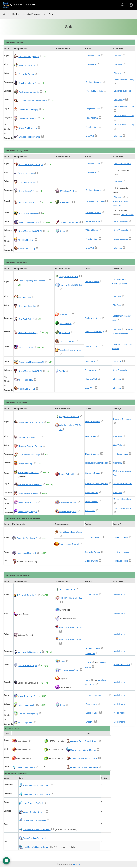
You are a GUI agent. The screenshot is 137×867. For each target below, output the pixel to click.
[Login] (131, 5)
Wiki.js (76, 864)
